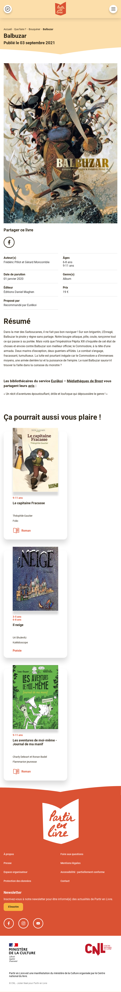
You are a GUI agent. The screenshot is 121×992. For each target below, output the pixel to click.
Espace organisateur (15, 872)
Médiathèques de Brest (85, 381)
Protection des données (17, 881)
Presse (8, 863)
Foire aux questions (72, 854)
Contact (65, 881)
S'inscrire (13, 906)
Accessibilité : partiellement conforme (83, 872)
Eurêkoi (57, 381)
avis (31, 386)
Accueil (8, 29)
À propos (9, 854)
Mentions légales (70, 863)
